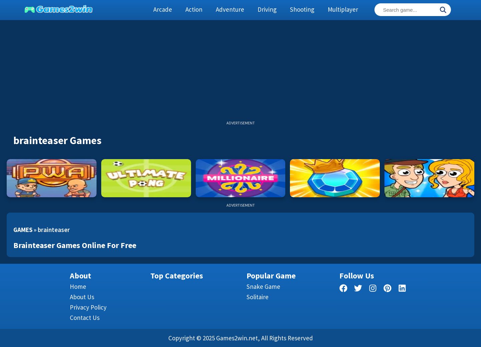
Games (22, 230)
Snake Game (263, 286)
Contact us (85, 318)
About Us (82, 297)
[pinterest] (387, 289)
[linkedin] (402, 289)
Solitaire (258, 297)
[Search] (443, 10)
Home (78, 286)
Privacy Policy (88, 307)
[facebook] (343, 289)
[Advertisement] (240, 73)
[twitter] (358, 289)
